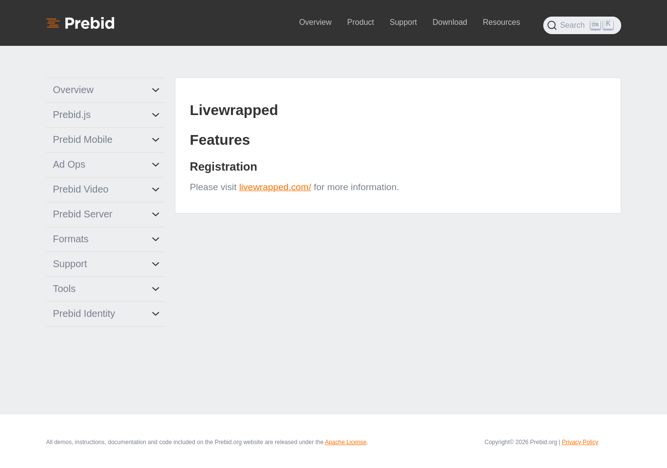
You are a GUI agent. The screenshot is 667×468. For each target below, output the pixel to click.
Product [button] (360, 22)
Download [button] (450, 22)
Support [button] (403, 22)
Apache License (345, 442)
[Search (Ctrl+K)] (582, 25)
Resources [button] (501, 22)
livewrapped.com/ (275, 187)
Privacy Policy (580, 442)
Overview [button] (315, 22)
